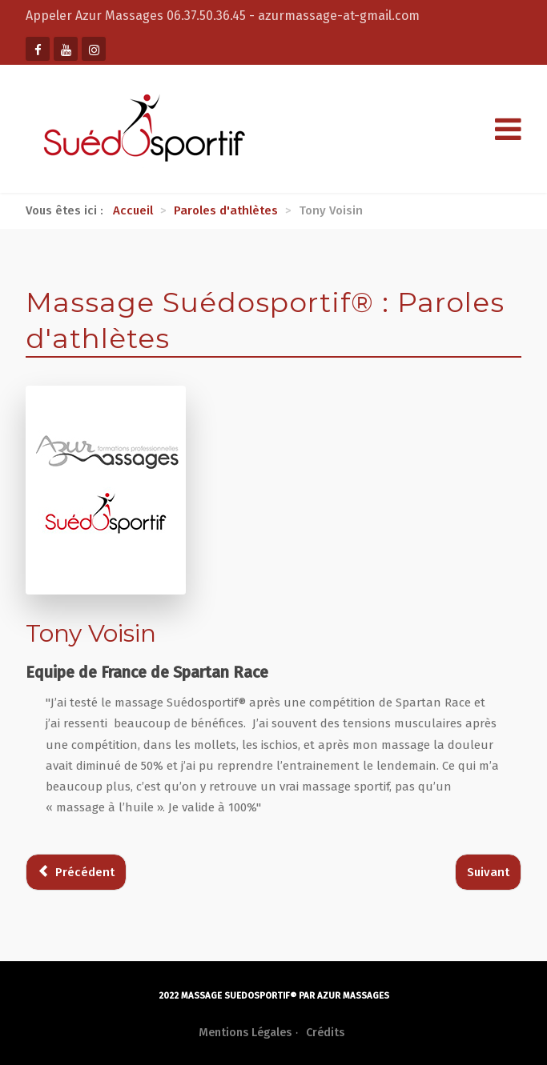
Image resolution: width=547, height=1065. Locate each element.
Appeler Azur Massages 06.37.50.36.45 (137, 15)
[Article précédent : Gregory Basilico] (76, 872)
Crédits (325, 1032)
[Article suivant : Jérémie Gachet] (488, 872)
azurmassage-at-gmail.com (339, 15)
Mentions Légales (245, 1032)
